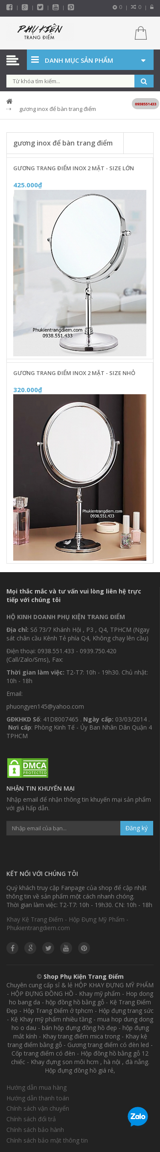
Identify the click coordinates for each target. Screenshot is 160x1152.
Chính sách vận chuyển (37, 1108)
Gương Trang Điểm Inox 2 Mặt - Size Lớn (73, 168)
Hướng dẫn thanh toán (37, 1098)
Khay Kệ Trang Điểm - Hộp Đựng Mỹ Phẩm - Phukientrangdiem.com (67, 923)
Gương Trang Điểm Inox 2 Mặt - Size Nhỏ (74, 373)
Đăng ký (136, 828)
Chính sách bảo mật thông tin (47, 1140)
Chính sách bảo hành (35, 1130)
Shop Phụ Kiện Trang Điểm (84, 976)
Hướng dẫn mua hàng (36, 1087)
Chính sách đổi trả (31, 1119)
